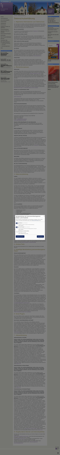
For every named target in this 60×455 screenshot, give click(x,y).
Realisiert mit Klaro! (41, 238)
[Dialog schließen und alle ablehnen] (44, 215)
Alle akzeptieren (40, 236)
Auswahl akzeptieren (20, 236)
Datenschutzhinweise (35, 220)
